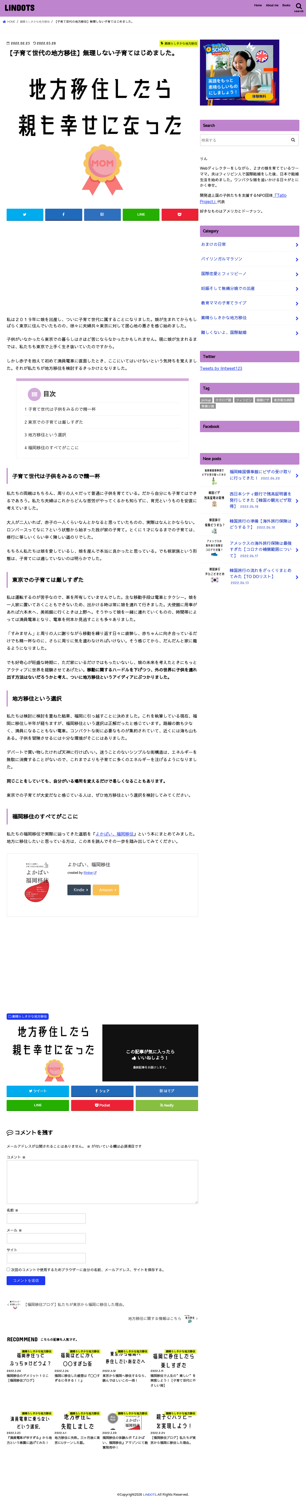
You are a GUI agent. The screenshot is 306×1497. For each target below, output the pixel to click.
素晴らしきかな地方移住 (29, 1013)
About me (272, 5)
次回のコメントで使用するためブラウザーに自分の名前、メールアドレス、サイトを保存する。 (88, 1266)
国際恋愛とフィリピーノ (222, 269)
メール (14, 1226)
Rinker (88, 869)
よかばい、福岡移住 (114, 830)
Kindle (79, 886)
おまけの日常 (212, 242)
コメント (16, 1153)
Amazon (106, 886)
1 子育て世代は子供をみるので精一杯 (60, 408)
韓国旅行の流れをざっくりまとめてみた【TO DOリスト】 (247, 560)
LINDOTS (19, 7)
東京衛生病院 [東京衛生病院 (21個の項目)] (283, 390)
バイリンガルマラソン (220, 256)
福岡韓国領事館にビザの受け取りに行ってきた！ (247, 466)
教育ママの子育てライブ (222, 296)
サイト (12, 1246)
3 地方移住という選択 (45, 433)
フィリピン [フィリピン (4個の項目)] (244, 390)
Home (258, 5)
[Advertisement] (102, 270)
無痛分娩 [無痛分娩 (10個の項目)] (208, 396)
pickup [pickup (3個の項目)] (206, 390)
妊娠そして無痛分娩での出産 (225, 282)
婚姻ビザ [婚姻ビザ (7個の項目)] (263, 390)
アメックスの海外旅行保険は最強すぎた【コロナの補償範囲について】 (247, 535)
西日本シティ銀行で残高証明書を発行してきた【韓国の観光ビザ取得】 (247, 489)
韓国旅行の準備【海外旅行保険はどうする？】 (247, 513)
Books (286, 5)
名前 (13, 1207)
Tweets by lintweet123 (219, 358)
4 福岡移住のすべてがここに (52, 445)
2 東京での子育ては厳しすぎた (54, 420)
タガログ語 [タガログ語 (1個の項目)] (223, 390)
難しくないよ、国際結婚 (222, 323)
